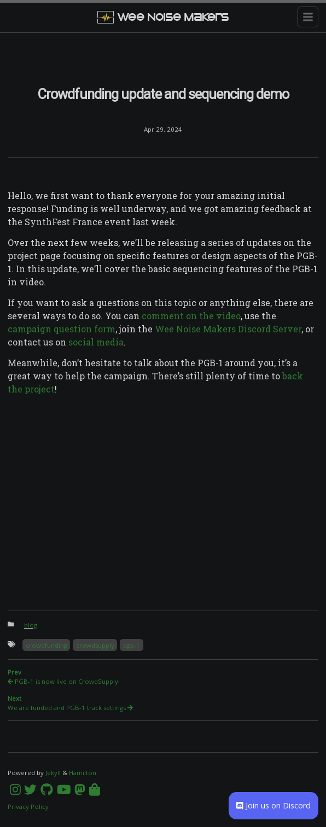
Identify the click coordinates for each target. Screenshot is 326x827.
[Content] (163, 437)
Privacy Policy (28, 806)
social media (96, 342)
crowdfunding (46, 645)
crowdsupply (95, 645)
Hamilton (82, 773)
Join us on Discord (273, 805)
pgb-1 (131, 645)
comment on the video (191, 315)
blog (30, 625)
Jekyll (53, 773)
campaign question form (61, 329)
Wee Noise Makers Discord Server (228, 329)
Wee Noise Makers (162, 17)
